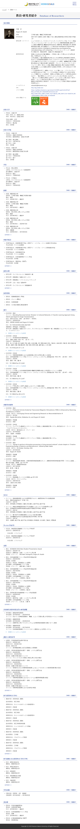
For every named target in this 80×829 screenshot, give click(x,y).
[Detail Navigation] (74, 3)
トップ (4, 9)
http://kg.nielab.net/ (37, 87)
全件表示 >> (8, 234)
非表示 (73, 109)
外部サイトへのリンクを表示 (16, 333)
